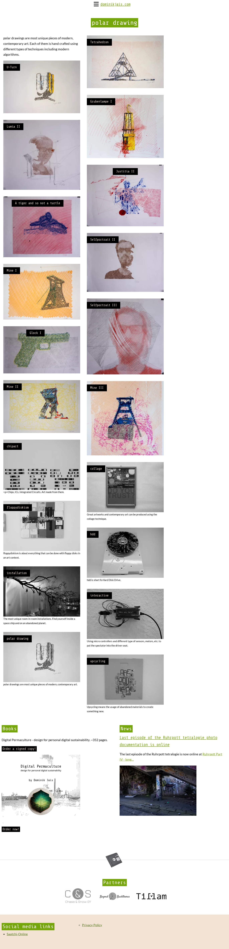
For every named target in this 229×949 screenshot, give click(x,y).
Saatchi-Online (17, 934)
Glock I (35, 333)
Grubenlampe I (101, 101)
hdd (92, 534)
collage (96, 469)
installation (17, 573)
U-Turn (12, 67)
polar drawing (17, 638)
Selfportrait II (102, 239)
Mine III (97, 388)
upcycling (97, 661)
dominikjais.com (115, 4)
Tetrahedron (99, 42)
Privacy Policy (92, 925)
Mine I (12, 270)
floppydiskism (18, 507)
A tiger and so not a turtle (37, 203)
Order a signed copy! (19, 749)
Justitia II (125, 171)
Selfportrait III (103, 305)
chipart (12, 446)
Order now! (11, 829)
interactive (99, 595)
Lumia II (13, 126)
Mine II (12, 387)
